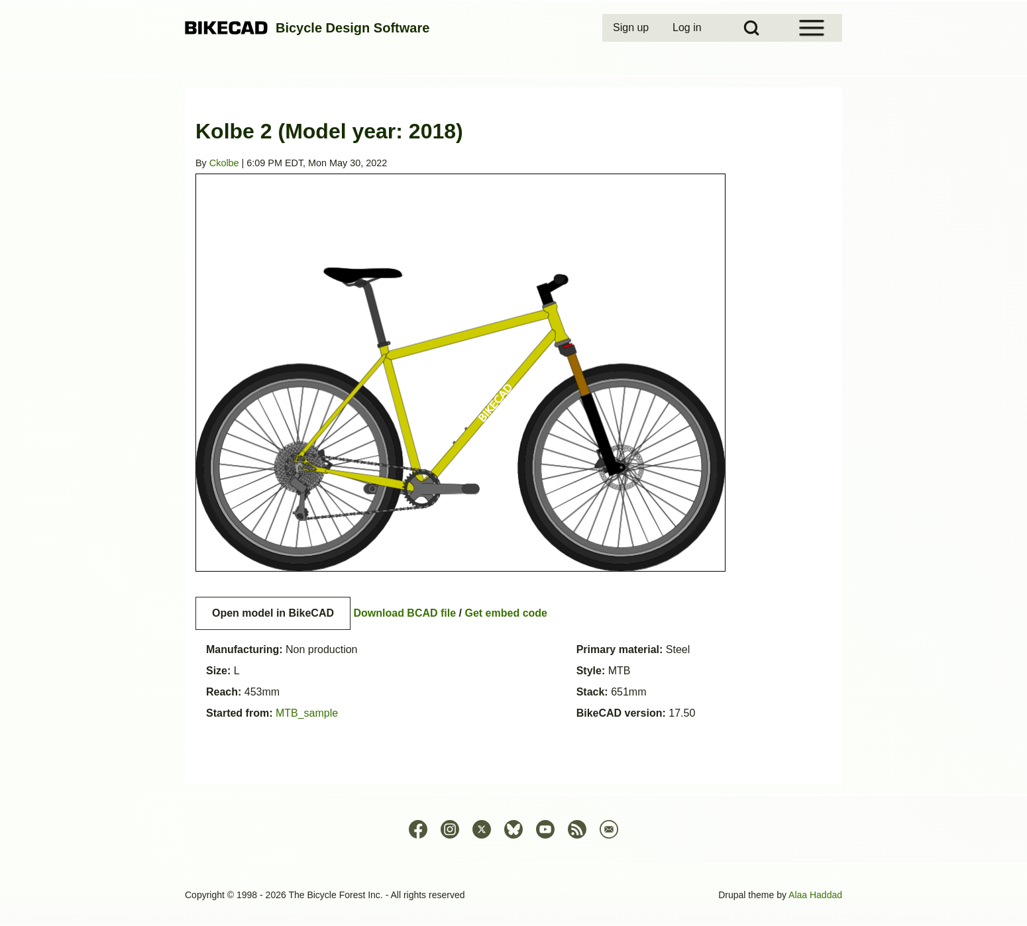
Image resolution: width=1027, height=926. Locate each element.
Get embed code (506, 613)
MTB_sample (307, 713)
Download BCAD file (404, 613)
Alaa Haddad (815, 895)
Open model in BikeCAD (273, 613)
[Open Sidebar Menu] (811, 28)
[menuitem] (632, 28)
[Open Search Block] (751, 28)
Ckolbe (224, 163)
